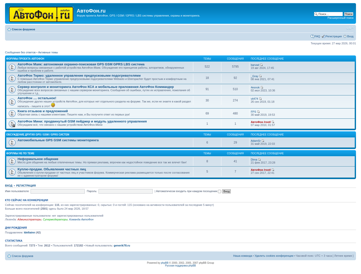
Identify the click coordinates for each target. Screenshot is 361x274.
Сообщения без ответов (20, 52)
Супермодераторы (55, 219)
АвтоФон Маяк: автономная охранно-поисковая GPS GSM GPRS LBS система (81, 64)
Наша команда (242, 255)
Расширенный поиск (340, 17)
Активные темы (48, 52)
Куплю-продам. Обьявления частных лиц (52, 169)
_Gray (254, 76)
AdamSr (256, 140)
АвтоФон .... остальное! (37, 98)
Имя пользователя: (17, 191)
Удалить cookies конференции (274, 255)
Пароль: (92, 191)
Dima (254, 159)
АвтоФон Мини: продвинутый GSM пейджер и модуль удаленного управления (82, 121)
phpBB (164, 262)
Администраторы (29, 219)
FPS (253, 111)
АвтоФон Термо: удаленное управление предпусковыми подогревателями (79, 75)
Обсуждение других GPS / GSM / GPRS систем (37, 134)
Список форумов (23, 29)
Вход (350, 36)
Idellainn (29, 232)
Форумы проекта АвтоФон (25, 58)
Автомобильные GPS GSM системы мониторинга (58, 140)
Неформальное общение (38, 159)
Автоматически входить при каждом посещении (188, 191)
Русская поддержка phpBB (180, 265)
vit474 (254, 98)
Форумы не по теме (20, 153)
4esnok (255, 87)
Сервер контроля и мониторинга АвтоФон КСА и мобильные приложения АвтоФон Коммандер (96, 87)
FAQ (317, 36)
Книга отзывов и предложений (43, 111)
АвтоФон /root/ (261, 121)
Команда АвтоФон (81, 219)
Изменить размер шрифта (349, 28)
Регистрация (334, 36)
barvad (255, 64)
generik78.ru (122, 245)
